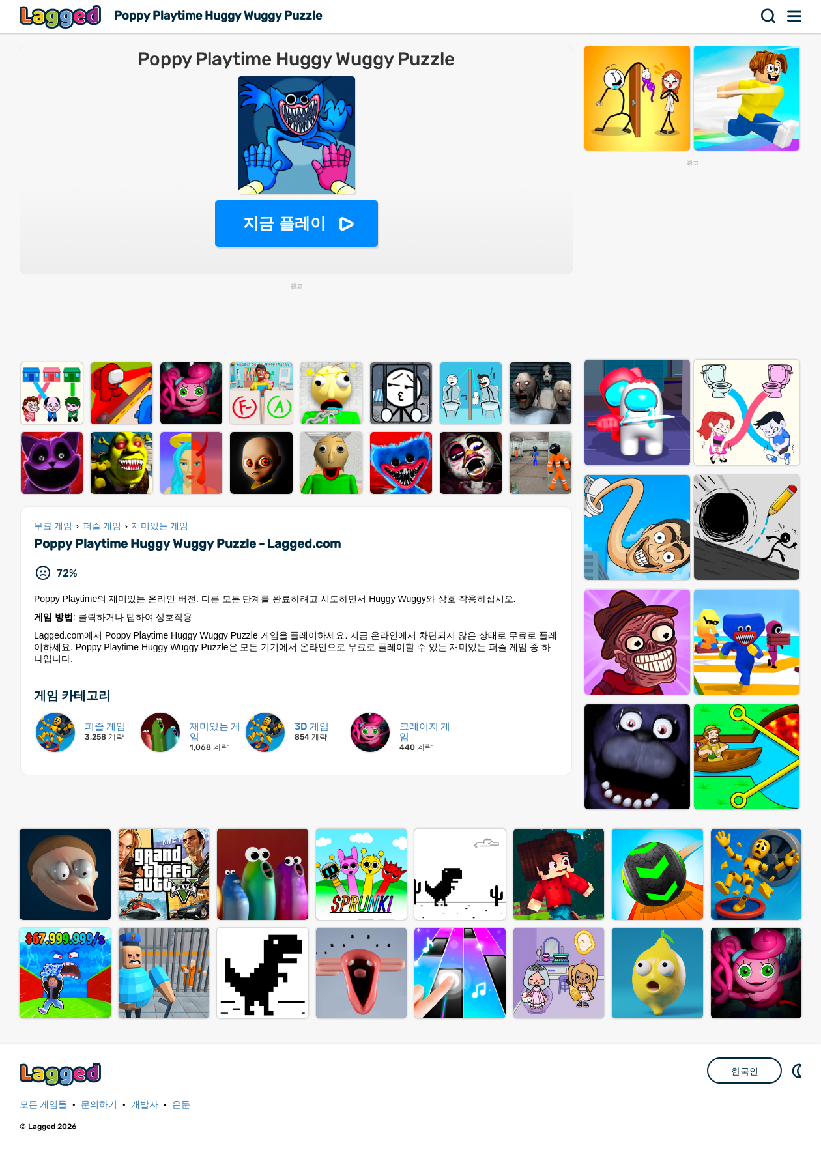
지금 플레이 (284, 223)
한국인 (744, 1071)
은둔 (181, 1104)
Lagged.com (62, 1074)
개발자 (144, 1104)
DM (798, 1070)
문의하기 (99, 1104)
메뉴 (795, 16)
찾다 (769, 16)
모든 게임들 (43, 1104)
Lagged (62, 16)
